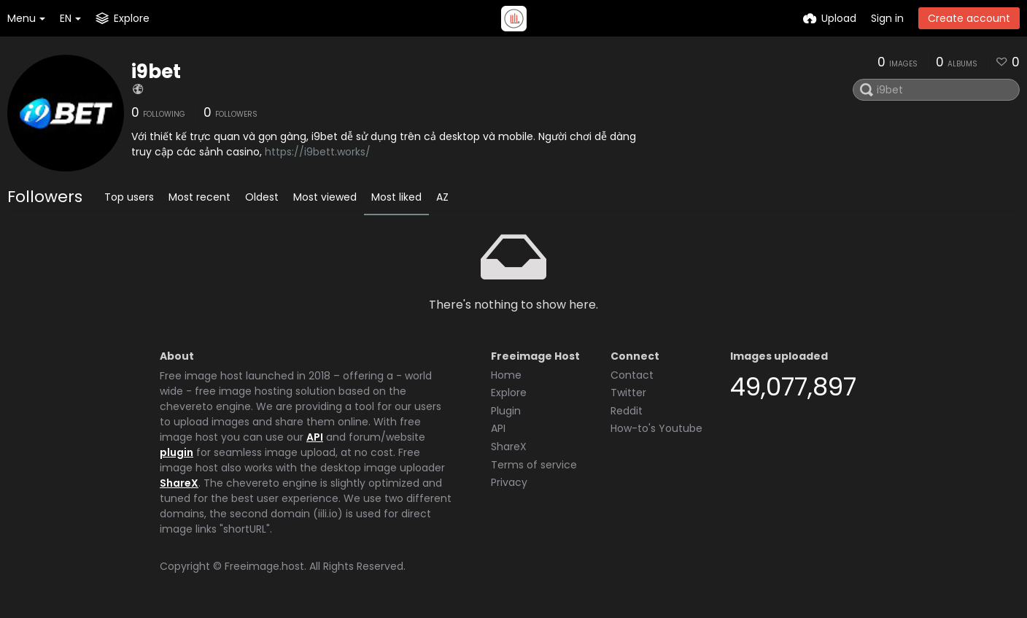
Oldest (262, 197)
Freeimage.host (264, 566)
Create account (969, 18)
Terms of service (534, 464)
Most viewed (325, 197)
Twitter (628, 392)
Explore (509, 392)
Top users (129, 197)
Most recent (199, 197)
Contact (632, 375)
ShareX (179, 483)
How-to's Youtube (656, 428)
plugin (176, 452)
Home (506, 375)
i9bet (156, 71)
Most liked (396, 197)
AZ (442, 197)
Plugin (506, 410)
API (314, 437)
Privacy (509, 482)
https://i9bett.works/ (318, 151)
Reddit (627, 410)
